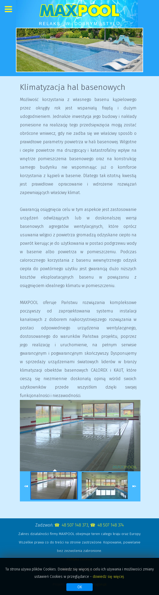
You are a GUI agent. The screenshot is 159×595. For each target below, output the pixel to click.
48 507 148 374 (111, 525)
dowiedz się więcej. (109, 576)
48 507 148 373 (75, 525)
